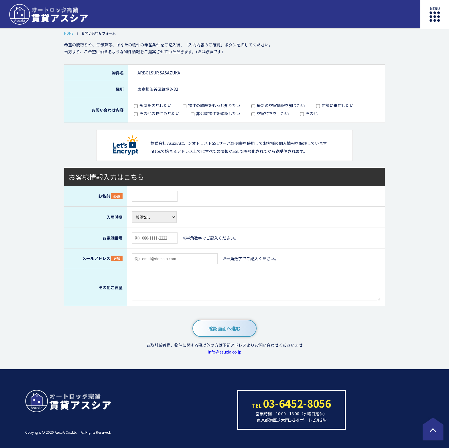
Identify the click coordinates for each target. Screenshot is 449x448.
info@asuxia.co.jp (224, 352)
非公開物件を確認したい (218, 113)
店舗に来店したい (338, 105)
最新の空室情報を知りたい (281, 105)
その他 (312, 113)
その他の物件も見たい (159, 113)
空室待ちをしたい (273, 113)
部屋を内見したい (155, 105)
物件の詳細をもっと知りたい (214, 105)
